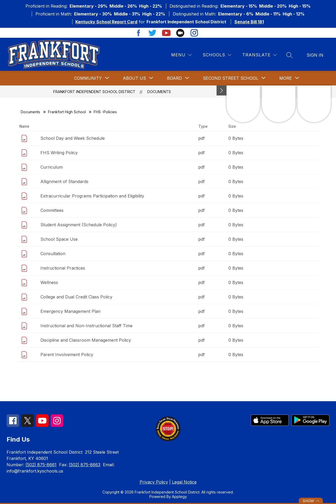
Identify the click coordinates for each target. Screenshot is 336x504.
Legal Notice (184, 482)
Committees (52, 210)
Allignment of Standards (64, 181)
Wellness (49, 282)
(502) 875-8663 (84, 464)
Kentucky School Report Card (106, 21)
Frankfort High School (67, 112)
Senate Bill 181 (249, 21)
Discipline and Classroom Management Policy (85, 340)
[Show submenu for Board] (174, 78)
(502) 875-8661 (40, 464)
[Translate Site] (259, 55)
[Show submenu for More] (285, 78)
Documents (159, 91)
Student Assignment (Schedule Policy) (78, 224)
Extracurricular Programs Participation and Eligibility (92, 196)
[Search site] (289, 55)
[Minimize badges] (222, 90)
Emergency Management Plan (70, 311)
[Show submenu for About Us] (134, 78)
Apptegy (179, 496)
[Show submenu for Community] (88, 78)
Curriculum (51, 167)
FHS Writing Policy (59, 152)
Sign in (315, 55)
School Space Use (59, 239)
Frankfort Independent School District (94, 91)
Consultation (52, 253)
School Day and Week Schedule (72, 138)
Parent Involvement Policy (66, 354)
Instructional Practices (62, 268)
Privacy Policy (154, 482)
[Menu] (181, 55)
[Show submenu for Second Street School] (230, 78)
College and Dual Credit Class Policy (76, 296)
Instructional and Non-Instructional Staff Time (86, 325)
